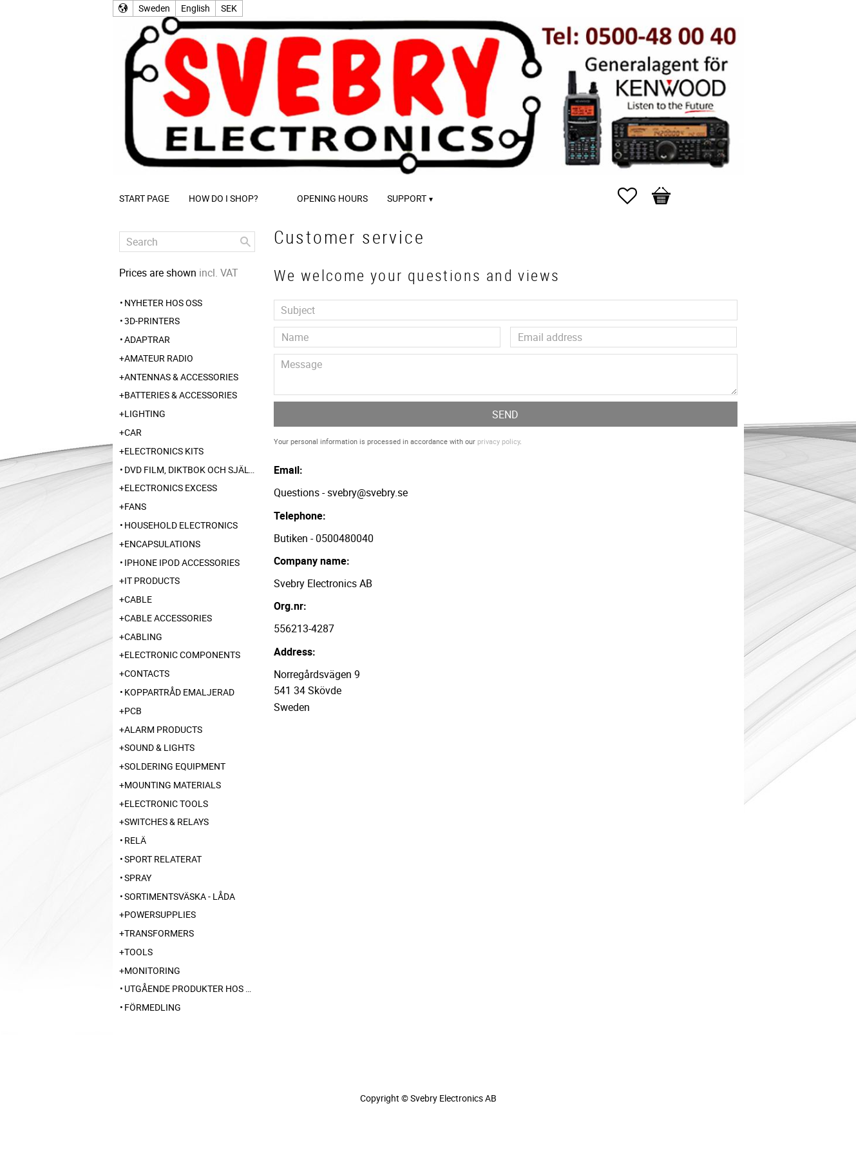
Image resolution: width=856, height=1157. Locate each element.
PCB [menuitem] (133, 711)
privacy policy (498, 441)
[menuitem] (281, 181)
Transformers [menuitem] (159, 933)
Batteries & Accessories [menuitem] (180, 395)
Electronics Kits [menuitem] (164, 451)
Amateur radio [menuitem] (158, 358)
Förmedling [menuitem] (152, 1007)
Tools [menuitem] (138, 952)
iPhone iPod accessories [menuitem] (182, 562)
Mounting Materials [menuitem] (172, 785)
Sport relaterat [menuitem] (163, 859)
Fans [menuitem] (135, 506)
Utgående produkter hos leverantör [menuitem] (189, 988)
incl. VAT (218, 273)
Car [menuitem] (133, 432)
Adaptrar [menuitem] (147, 339)
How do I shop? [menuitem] (223, 198)
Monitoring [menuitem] (152, 970)
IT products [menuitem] (152, 580)
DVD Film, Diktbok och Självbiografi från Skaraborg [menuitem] (189, 469)
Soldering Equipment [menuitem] (174, 766)
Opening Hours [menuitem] (332, 198)
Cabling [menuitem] (143, 636)
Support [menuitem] (406, 198)
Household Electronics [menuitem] (181, 525)
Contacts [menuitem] (146, 673)
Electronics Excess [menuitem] (170, 487)
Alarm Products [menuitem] (163, 729)
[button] (634, 196)
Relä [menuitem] (135, 840)
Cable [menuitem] (138, 599)
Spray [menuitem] (137, 877)
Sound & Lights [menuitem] (159, 747)
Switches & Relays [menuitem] (166, 821)
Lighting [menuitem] (145, 413)
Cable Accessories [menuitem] (168, 618)
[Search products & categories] (187, 241)
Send (505, 414)
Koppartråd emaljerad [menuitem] (179, 692)
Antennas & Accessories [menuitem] (181, 377)
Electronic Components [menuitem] (182, 654)
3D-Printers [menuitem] (152, 321)
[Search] (245, 241)
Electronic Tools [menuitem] (166, 803)
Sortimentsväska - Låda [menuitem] (179, 896)
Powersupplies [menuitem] (160, 914)
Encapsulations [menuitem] (162, 544)
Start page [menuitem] (144, 198)
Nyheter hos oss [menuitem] (163, 303)
